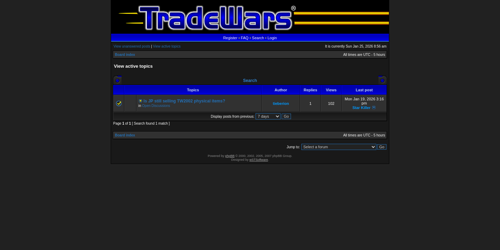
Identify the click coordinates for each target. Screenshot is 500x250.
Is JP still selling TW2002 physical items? (184, 101)
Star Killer (361, 108)
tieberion (281, 103)
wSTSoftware (258, 159)
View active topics (167, 46)
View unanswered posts (132, 46)
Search (258, 38)
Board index (125, 55)
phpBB (229, 156)
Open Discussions (156, 106)
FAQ (245, 38)
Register (230, 38)
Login (272, 38)
